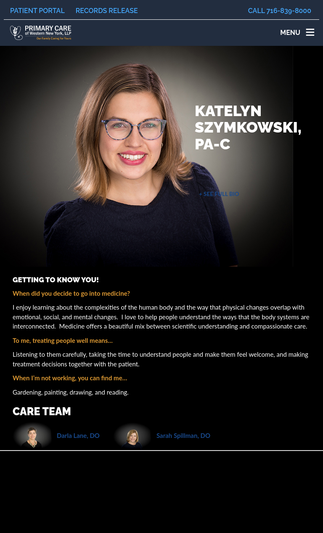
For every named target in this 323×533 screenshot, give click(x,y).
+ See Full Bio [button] (219, 194)
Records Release (107, 11)
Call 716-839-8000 (279, 11)
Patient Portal (37, 11)
